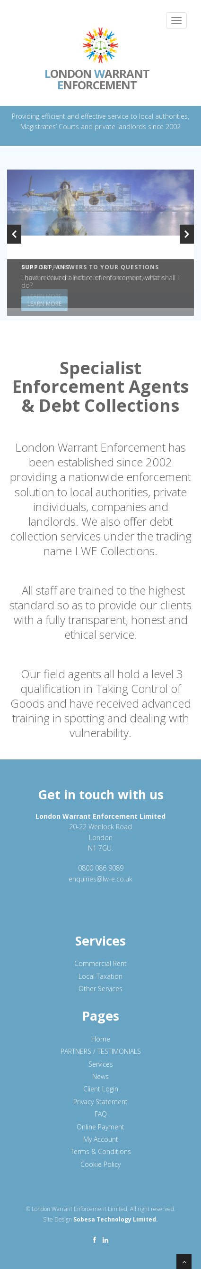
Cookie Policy (100, 1164)
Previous (14, 234)
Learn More (44, 304)
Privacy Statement (100, 1101)
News (100, 1076)
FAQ (101, 1113)
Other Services (100, 988)
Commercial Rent (100, 963)
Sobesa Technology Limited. (115, 1219)
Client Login (100, 1088)
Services (100, 1064)
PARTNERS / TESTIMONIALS (101, 1051)
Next (187, 234)
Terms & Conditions (100, 1151)
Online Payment (100, 1126)
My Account (100, 1139)
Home (100, 1038)
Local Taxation (100, 976)
